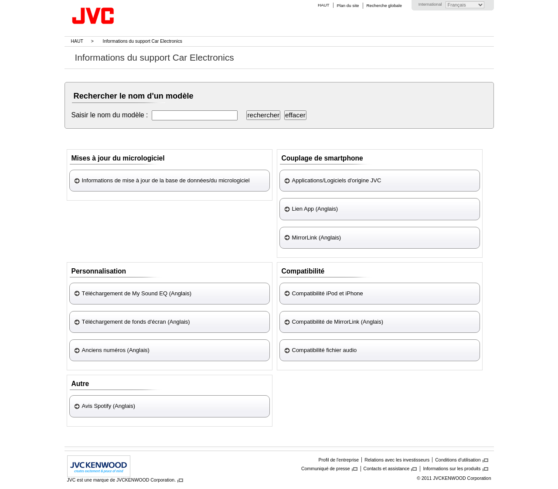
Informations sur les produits (451, 468)
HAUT (324, 5)
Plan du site (348, 5)
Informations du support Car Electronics (143, 41)
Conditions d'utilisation (457, 459)
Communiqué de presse (325, 468)
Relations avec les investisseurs (396, 459)
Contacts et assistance (387, 468)
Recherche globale (384, 5)
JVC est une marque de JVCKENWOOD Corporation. (121, 479)
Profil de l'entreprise (339, 459)
